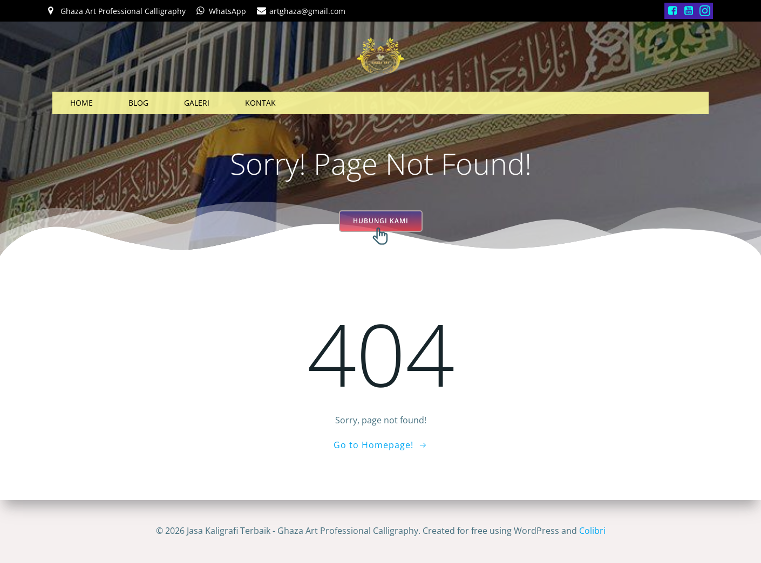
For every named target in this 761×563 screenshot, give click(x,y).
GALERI (196, 103)
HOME (81, 103)
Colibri (592, 531)
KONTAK (260, 103)
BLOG (138, 103)
